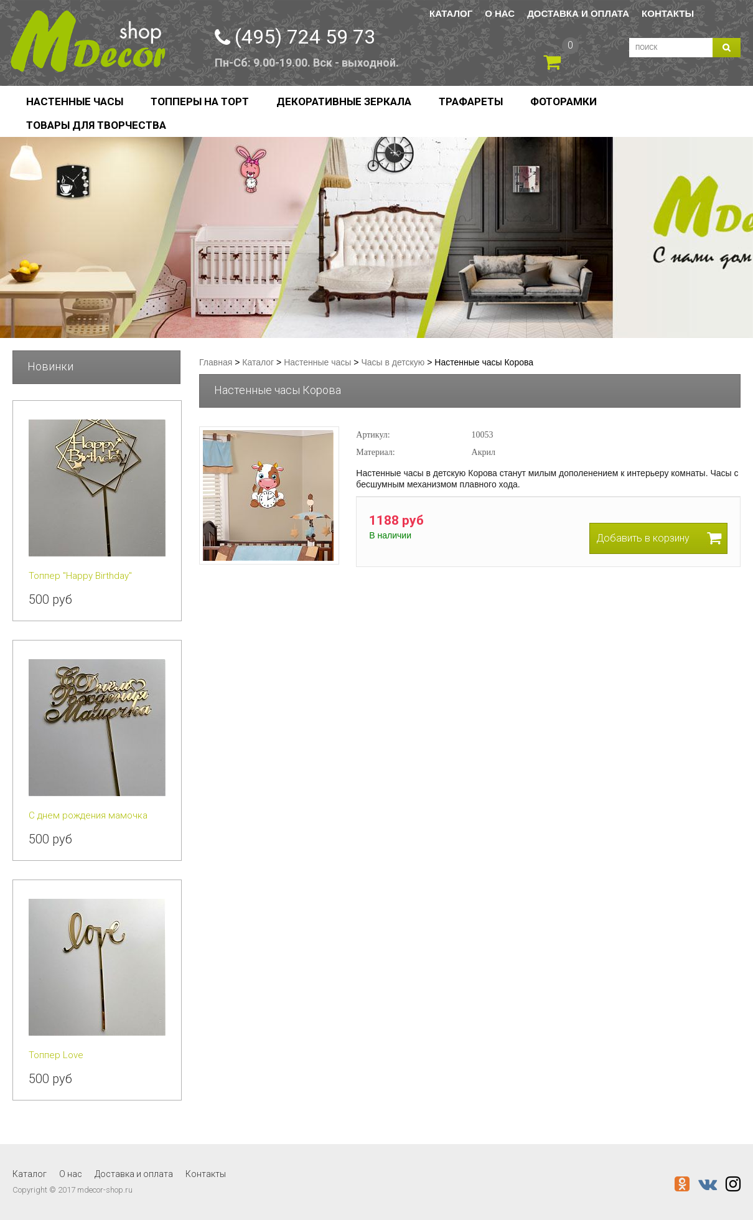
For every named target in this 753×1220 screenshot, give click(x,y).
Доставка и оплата (578, 13)
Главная (215, 362)
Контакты (668, 13)
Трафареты (471, 101)
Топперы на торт (200, 101)
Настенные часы (74, 101)
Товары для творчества (96, 125)
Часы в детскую (392, 362)
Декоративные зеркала (343, 101)
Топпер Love (56, 1055)
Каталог (450, 13)
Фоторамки (563, 101)
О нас (500, 13)
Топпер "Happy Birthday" (80, 575)
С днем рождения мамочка (88, 815)
